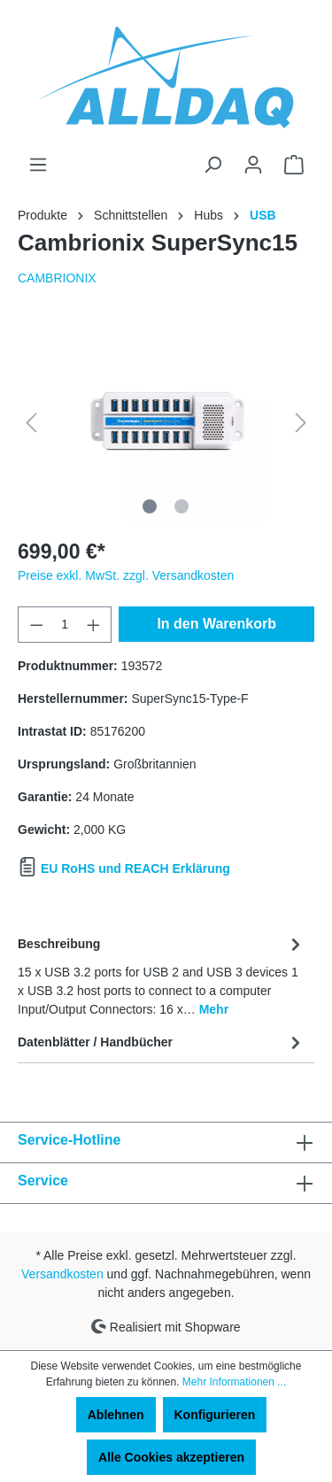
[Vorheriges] (31, 423)
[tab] (161, 973)
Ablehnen (116, 1415)
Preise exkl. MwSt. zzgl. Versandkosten (126, 575)
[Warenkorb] (294, 164)
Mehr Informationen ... (234, 1382)
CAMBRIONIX (57, 278)
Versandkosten (62, 1274)
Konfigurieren (215, 1415)
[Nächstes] (301, 423)
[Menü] (38, 164)
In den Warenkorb (216, 623)
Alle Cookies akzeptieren (171, 1457)
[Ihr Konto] (253, 164)
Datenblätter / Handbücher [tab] (161, 1042)
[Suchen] (212, 164)
